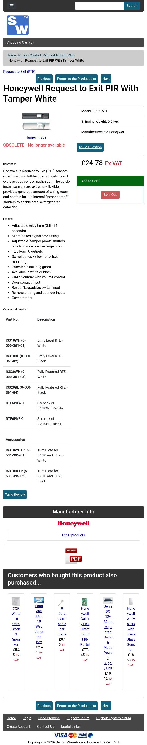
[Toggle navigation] (11, 6)
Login (27, 718)
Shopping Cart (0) (20, 42)
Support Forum (78, 718)
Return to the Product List (76, 79)
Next (106, 79)
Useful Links (70, 727)
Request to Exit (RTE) (59, 55)
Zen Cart (112, 742)
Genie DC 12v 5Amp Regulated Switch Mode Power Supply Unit (108, 637)
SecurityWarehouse (70, 742)
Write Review (15, 494)
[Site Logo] (73, 25)
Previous (44, 79)
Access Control (29, 55)
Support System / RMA (113, 718)
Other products (73, 535)
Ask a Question (90, 147)
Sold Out (110, 195)
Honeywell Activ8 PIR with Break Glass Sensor (131, 629)
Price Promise (49, 718)
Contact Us (45, 727)
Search (132, 6)
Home (11, 55)
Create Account (18, 727)
